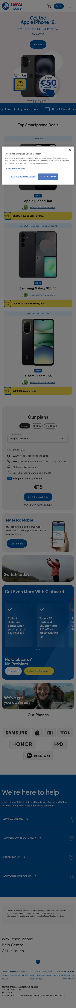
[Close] (70, 149)
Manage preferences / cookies (23, 176)
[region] (38, 165)
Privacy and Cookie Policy (15, 168)
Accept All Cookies (48, 176)
